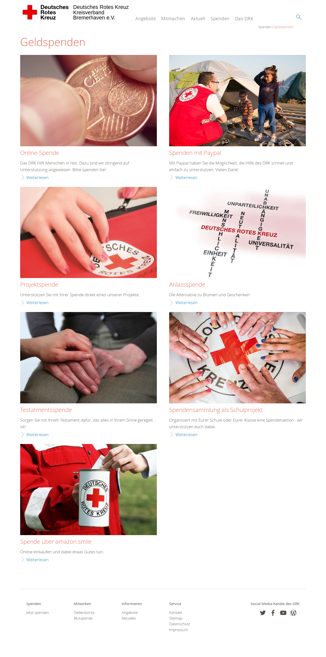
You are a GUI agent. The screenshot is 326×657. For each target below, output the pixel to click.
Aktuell (198, 18)
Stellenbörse (84, 612)
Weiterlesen (37, 177)
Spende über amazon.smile (56, 542)
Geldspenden (45, 27)
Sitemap (175, 618)
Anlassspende (187, 285)
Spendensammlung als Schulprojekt (216, 410)
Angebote (145, 18)
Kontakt (175, 612)
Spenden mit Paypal (195, 153)
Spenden (220, 18)
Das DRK (244, 18)
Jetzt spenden (37, 612)
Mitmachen (173, 18)
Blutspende (83, 618)
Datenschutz (179, 624)
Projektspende (39, 285)
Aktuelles (129, 618)
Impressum (178, 629)
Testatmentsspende (46, 410)
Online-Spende (39, 153)
